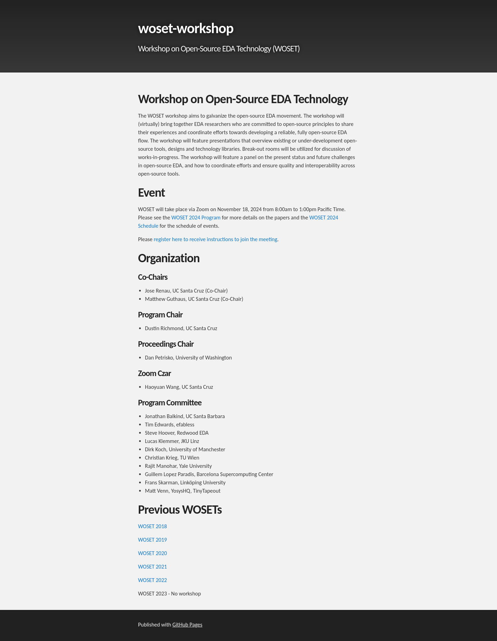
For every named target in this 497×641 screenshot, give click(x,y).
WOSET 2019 (152, 539)
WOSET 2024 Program (196, 217)
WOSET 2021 (152, 566)
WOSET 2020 (152, 553)
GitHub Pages (188, 624)
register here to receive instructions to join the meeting (215, 239)
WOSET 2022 (152, 580)
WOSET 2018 (152, 526)
